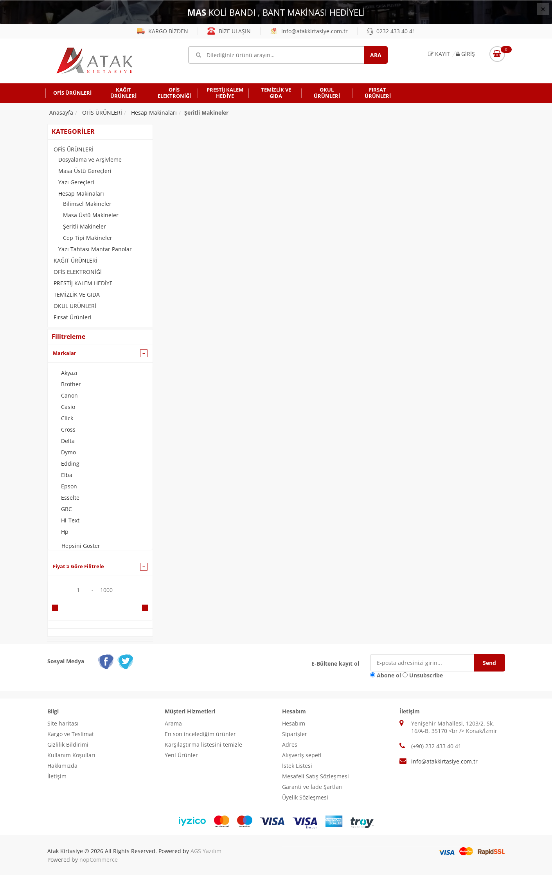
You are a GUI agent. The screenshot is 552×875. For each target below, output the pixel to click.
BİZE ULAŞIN (229, 31)
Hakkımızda (62, 765)
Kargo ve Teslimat (70, 734)
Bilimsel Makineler (87, 203)
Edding (70, 463)
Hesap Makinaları (81, 193)
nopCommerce (98, 859)
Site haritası (63, 723)
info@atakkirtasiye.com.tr (309, 31)
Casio (68, 406)
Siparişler (294, 734)
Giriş (465, 54)
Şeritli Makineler (84, 226)
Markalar (64, 352)
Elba (66, 475)
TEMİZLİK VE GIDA (77, 294)
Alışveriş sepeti (302, 755)
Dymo (68, 452)
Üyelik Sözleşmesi (305, 797)
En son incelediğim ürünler (200, 734)
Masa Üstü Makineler (91, 215)
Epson (69, 486)
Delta (68, 441)
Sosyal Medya (65, 661)
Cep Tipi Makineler (87, 237)
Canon (69, 395)
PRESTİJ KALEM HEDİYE (83, 283)
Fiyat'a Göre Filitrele (78, 566)
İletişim (57, 776)
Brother (71, 384)
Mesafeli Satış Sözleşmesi (315, 776)
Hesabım (293, 723)
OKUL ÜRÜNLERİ (75, 306)
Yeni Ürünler (181, 755)
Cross (68, 429)
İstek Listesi (297, 765)
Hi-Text (70, 520)
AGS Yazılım (206, 851)
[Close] (543, 9)
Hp (64, 531)
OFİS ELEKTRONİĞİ (78, 271)
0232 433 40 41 (391, 31)
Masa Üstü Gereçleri (84, 171)
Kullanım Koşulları (71, 755)
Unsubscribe (426, 675)
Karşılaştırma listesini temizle (203, 744)
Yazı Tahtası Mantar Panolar (95, 249)
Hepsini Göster (80, 545)
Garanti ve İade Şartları (312, 786)
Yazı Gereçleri (76, 182)
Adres (289, 744)
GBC (66, 509)
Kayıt (439, 54)
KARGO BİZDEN (162, 31)
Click (67, 418)
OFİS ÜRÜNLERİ (73, 149)
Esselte (70, 497)
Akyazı (69, 372)
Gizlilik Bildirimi (67, 744)
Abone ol (389, 675)
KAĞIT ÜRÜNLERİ (75, 260)
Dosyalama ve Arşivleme (90, 159)
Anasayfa (61, 112)
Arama (173, 723)
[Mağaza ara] (288, 55)
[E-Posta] (427, 663)
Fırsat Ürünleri (73, 317)
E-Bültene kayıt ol (335, 663)
